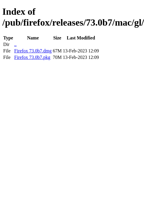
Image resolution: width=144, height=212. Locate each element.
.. (15, 44)
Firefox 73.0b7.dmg (33, 50)
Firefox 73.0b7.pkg (32, 57)
